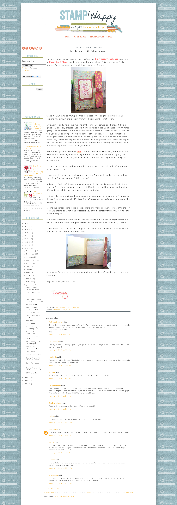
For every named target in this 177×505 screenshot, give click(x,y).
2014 (26, 236)
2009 (26, 378)
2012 (26, 242)
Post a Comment (53, 488)
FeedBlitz (25, 70)
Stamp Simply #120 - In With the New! (34, 369)
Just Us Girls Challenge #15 (32, 348)
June (28, 269)
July (28, 266)
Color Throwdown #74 (33, 364)
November (30, 254)
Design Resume (80, 36)
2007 (26, 384)
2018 (26, 223)
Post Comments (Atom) (64, 496)
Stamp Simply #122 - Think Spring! (34, 328)
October (29, 257)
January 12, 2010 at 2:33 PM (60, 453)
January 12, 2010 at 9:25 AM (60, 409)
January (29, 285)
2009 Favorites (32, 373)
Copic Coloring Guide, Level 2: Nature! (38, 126)
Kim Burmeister (55, 403)
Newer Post (49, 493)
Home (67, 36)
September (31, 260)
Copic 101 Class (32, 313)
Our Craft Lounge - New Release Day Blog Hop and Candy (33, 170)
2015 (26, 233)
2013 (26, 239)
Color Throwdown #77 (33, 293)
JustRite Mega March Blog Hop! (33, 147)
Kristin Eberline (55, 385)
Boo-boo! (29, 321)
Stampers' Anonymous (61, 310)
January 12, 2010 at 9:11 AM (60, 396)
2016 (26, 230)
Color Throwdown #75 (33, 338)
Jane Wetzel (54, 342)
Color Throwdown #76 (33, 317)
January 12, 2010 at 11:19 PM (60, 468)
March (29, 279)
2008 (26, 381)
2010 (26, 248)
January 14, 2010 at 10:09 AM (60, 483)
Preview (25, 68)
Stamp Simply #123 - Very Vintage (34, 308)
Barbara (52, 372)
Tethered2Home (55, 322)
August (29, 263)
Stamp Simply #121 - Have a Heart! (34, 359)
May (28, 272)
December (30, 251)
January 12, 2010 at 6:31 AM (60, 335)
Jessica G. (53, 357)
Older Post (128, 493)
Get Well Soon (31, 304)
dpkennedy (53, 475)
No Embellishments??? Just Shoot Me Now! (34, 299)
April (28, 276)
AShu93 (52, 442)
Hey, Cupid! (30, 352)
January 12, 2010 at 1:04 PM (60, 435)
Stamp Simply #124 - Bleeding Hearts (34, 288)
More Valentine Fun (33, 355)
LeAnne (52, 460)
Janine (51, 416)
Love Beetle (30, 324)
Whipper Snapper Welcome (33, 333)
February (30, 282)
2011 (26, 245)
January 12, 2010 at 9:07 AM (60, 378)
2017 (26, 227)
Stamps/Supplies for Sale (101, 36)
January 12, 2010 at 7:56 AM (60, 350)
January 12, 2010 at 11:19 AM (60, 422)
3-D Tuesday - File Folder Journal (33, 343)
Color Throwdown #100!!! (38, 193)
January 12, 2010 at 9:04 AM (60, 365)
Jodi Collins (53, 429)
